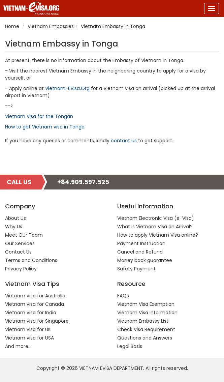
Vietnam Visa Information (147, 312)
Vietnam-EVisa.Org (67, 88)
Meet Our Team (24, 235)
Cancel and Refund (140, 251)
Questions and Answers (144, 337)
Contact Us (18, 251)
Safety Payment (136, 268)
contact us (124, 140)
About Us (15, 218)
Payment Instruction (141, 243)
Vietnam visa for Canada (34, 304)
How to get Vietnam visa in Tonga (45, 126)
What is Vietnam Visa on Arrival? (155, 226)
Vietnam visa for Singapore (37, 321)
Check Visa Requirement (146, 329)
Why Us (13, 226)
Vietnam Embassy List (142, 321)
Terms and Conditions (31, 260)
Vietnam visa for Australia (35, 295)
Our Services (20, 243)
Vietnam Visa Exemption (145, 304)
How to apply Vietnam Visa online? (157, 235)
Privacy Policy (21, 268)
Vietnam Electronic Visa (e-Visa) (155, 218)
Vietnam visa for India (30, 312)
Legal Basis (129, 346)
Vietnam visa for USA (29, 337)
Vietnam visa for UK (28, 329)
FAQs (123, 295)
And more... (18, 346)
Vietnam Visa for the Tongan (39, 116)
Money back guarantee (144, 260)
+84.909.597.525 (83, 182)
